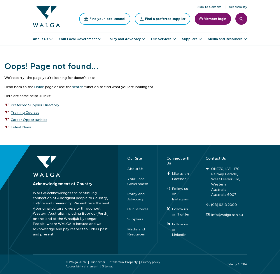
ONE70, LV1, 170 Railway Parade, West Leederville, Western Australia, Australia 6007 (223, 181)
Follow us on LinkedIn (177, 229)
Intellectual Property (123, 262)
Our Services (138, 209)
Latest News (21, 127)
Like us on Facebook (177, 176)
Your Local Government (138, 181)
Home (39, 87)
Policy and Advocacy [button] (124, 37)
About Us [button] (40, 37)
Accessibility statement (82, 266)
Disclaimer (98, 262)
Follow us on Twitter (178, 211)
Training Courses (25, 112)
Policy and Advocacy (136, 196)
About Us (135, 168)
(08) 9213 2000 (221, 204)
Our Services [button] (161, 37)
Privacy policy (150, 262)
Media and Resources (136, 232)
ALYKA (242, 264)
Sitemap (108, 266)
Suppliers (135, 219)
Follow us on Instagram (177, 193)
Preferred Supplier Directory (35, 105)
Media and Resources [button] (225, 37)
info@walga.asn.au (224, 214)
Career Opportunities (29, 119)
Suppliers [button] (189, 37)
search (77, 87)
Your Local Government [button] (78, 37)
